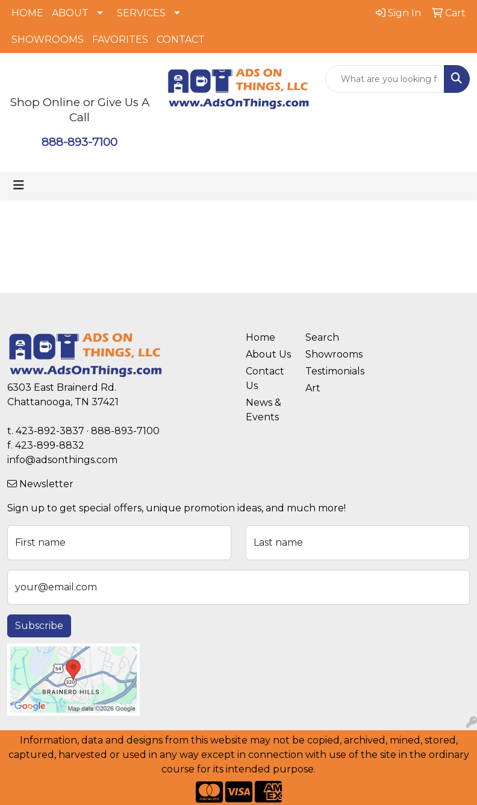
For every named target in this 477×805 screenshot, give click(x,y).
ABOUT (70, 13)
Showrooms (328, 354)
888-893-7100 (79, 142)
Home (260, 337)
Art (312, 388)
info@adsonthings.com (62, 460)
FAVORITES (120, 39)
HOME (27, 13)
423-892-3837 (50, 431)
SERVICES (141, 13)
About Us (268, 354)
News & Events (263, 410)
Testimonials (328, 371)
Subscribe (39, 625)
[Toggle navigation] (18, 185)
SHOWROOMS (47, 39)
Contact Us (265, 378)
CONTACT (181, 39)
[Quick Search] (384, 79)
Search (322, 337)
